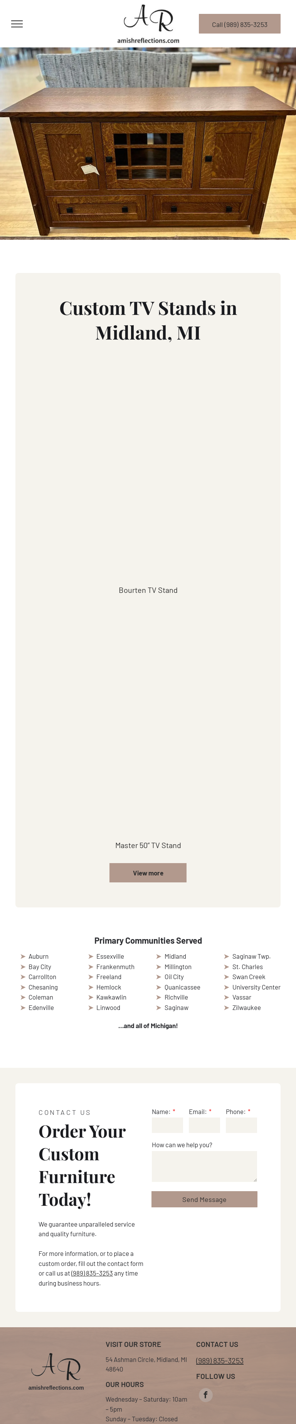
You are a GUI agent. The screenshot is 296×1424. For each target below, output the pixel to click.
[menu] (17, 24)
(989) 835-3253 (92, 1273)
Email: (198, 1111)
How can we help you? (182, 1144)
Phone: (236, 1111)
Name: (161, 1111)
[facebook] (206, 1396)
